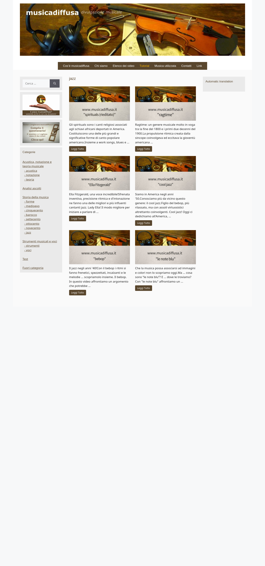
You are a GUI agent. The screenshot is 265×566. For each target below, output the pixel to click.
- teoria (29, 179)
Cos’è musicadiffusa (76, 66)
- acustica (30, 171)
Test (25, 259)
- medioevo (32, 206)
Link (199, 66)
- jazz (27, 232)
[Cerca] (55, 83)
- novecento (32, 228)
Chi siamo (101, 66)
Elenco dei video (123, 66)
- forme (29, 201)
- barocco (30, 215)
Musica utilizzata (165, 66)
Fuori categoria (33, 268)
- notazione (32, 175)
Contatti (186, 66)
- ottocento (31, 224)
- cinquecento (33, 210)
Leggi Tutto (77, 148)
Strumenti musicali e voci (40, 241)
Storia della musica (36, 197)
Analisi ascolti (32, 188)
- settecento (32, 219)
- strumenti (31, 246)
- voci (27, 250)
